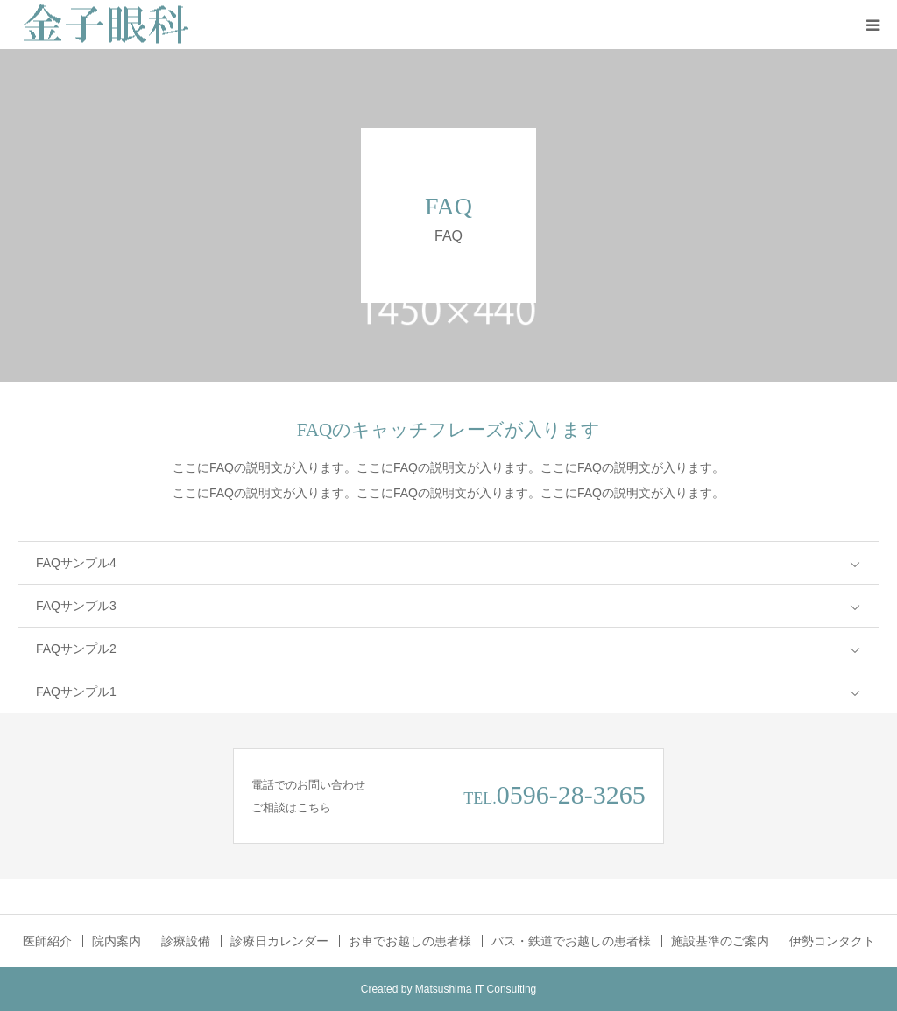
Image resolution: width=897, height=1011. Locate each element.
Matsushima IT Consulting (476, 989)
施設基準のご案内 (720, 941)
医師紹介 (47, 941)
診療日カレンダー (279, 941)
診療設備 (185, 941)
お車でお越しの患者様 (410, 941)
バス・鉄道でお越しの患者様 (571, 941)
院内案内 (116, 941)
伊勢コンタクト (832, 941)
